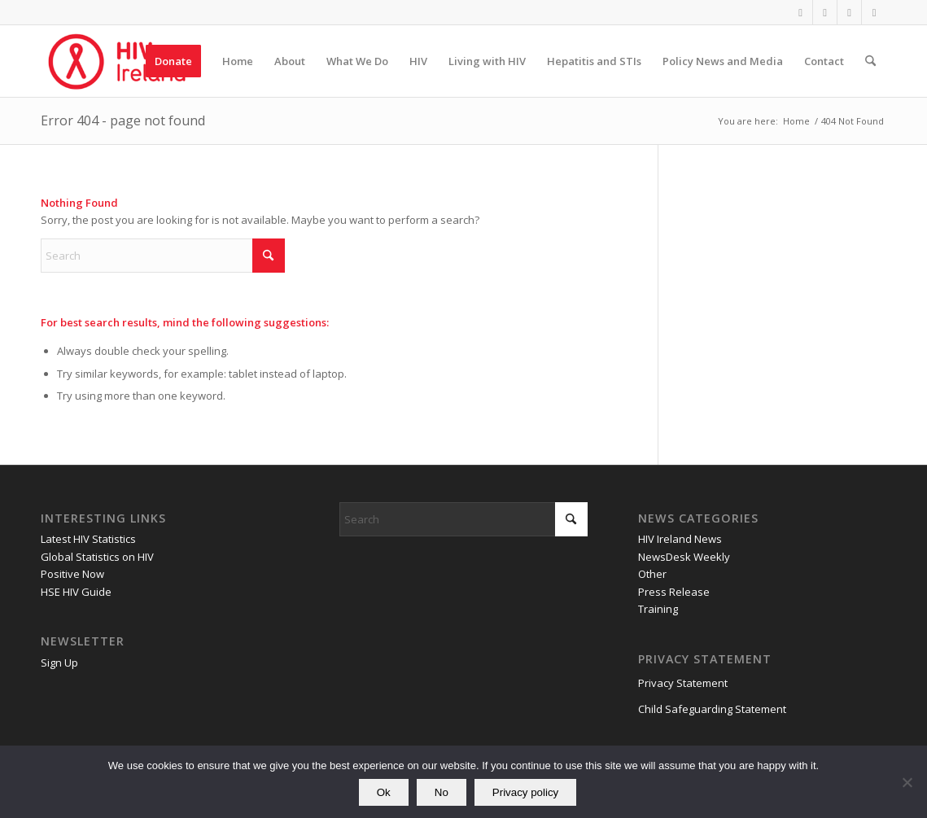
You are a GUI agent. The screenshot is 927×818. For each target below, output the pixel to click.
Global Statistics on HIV (97, 556)
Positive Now (72, 573)
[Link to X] (825, 12)
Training (658, 608)
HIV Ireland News (680, 538)
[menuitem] (173, 61)
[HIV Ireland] (118, 61)
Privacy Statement (683, 683)
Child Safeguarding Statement (712, 709)
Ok (384, 792)
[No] (907, 782)
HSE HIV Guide (76, 591)
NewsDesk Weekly (684, 556)
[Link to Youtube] (849, 12)
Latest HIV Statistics (88, 538)
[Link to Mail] (874, 12)
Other (652, 573)
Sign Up (59, 662)
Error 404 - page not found (123, 120)
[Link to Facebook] (800, 12)
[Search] (870, 61)
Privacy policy (525, 792)
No (441, 792)
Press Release (674, 591)
